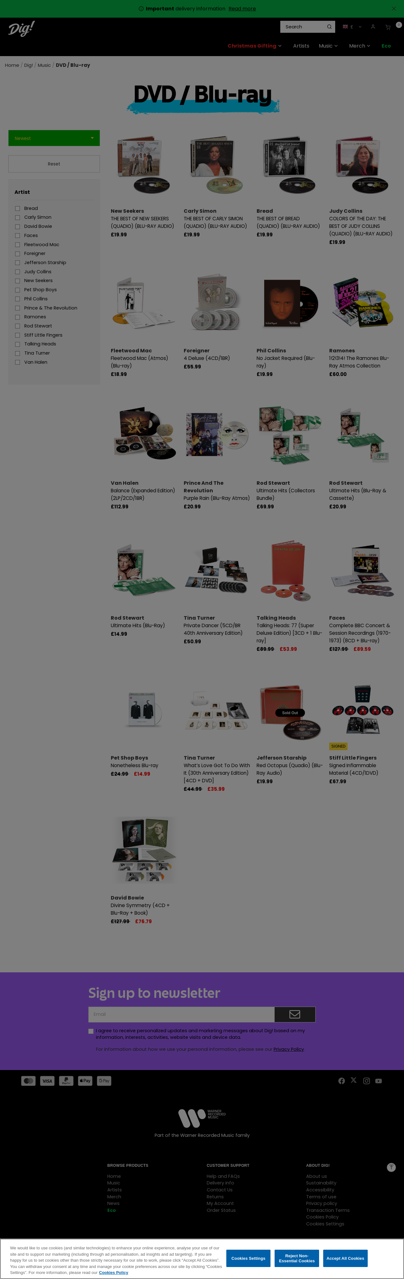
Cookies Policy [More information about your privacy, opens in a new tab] (113, 1272)
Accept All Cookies (345, 1258)
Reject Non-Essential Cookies (297, 1258)
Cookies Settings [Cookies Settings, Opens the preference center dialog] (248, 1258)
